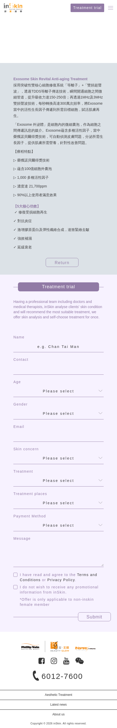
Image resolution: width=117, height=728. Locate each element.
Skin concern (26, 449)
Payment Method (29, 516)
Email (18, 427)
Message (22, 538)
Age (17, 382)
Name (18, 337)
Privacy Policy (61, 580)
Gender (20, 404)
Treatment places (30, 494)
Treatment (23, 471)
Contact (20, 359)
